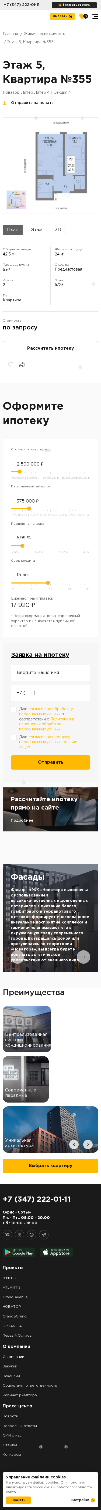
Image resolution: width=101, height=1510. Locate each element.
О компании (13, 1357)
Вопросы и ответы (20, 1426)
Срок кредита (23, 560)
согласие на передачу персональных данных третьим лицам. (48, 742)
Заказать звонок (76, 5)
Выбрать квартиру (50, 1166)
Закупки (10, 1366)
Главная (10, 34)
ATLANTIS (11, 1287)
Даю (48, 742)
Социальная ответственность (30, 1385)
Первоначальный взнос (31, 486)
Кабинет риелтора (20, 1395)
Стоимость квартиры (29, 449)
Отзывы (10, 1445)
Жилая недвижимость (44, 34)
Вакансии (11, 1376)
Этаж (37, 230)
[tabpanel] (50, 918)
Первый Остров (17, 1335)
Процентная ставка (27, 523)
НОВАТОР (12, 1306)
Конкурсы (12, 1454)
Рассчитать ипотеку (50, 348)
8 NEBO (9, 1278)
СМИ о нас (12, 1435)
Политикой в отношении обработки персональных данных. (46, 724)
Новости (10, 1416)
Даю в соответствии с (46, 719)
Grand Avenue (15, 1297)
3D (58, 230)
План (12, 230)
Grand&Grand (15, 1316)
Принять (19, 1500)
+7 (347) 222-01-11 (21, 4)
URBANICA (12, 1326)
